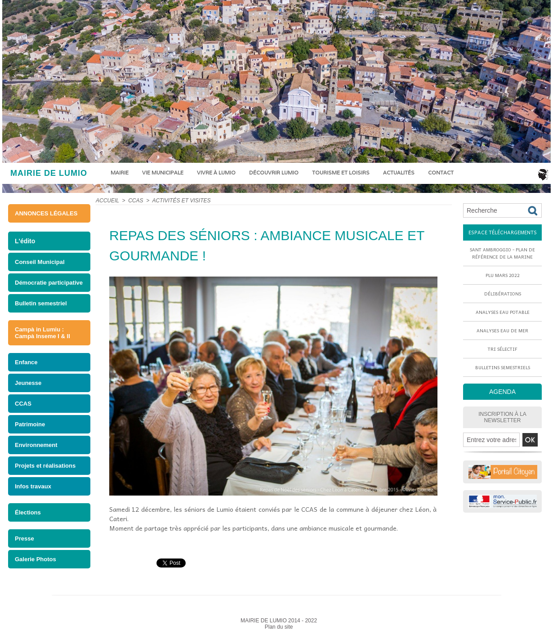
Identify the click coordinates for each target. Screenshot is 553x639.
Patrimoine (30, 424)
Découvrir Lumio (274, 173)
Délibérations (502, 293)
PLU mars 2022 (503, 275)
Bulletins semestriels (502, 367)
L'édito (25, 241)
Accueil (107, 200)
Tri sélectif (502, 349)
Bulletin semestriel (41, 303)
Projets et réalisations (45, 465)
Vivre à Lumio (216, 173)
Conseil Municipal (40, 262)
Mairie (120, 173)
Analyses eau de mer (502, 330)
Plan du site (279, 627)
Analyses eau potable (503, 312)
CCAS (23, 403)
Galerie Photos (35, 559)
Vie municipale (162, 173)
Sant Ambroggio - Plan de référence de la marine (502, 253)
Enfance (26, 362)
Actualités (399, 173)
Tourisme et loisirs (341, 173)
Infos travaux (33, 486)
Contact (441, 173)
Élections (28, 512)
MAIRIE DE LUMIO (48, 173)
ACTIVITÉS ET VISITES (181, 200)
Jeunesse (28, 383)
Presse (24, 538)
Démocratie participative (49, 282)
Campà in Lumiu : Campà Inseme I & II (42, 333)
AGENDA (502, 391)
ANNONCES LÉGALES (46, 213)
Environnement (36, 445)
